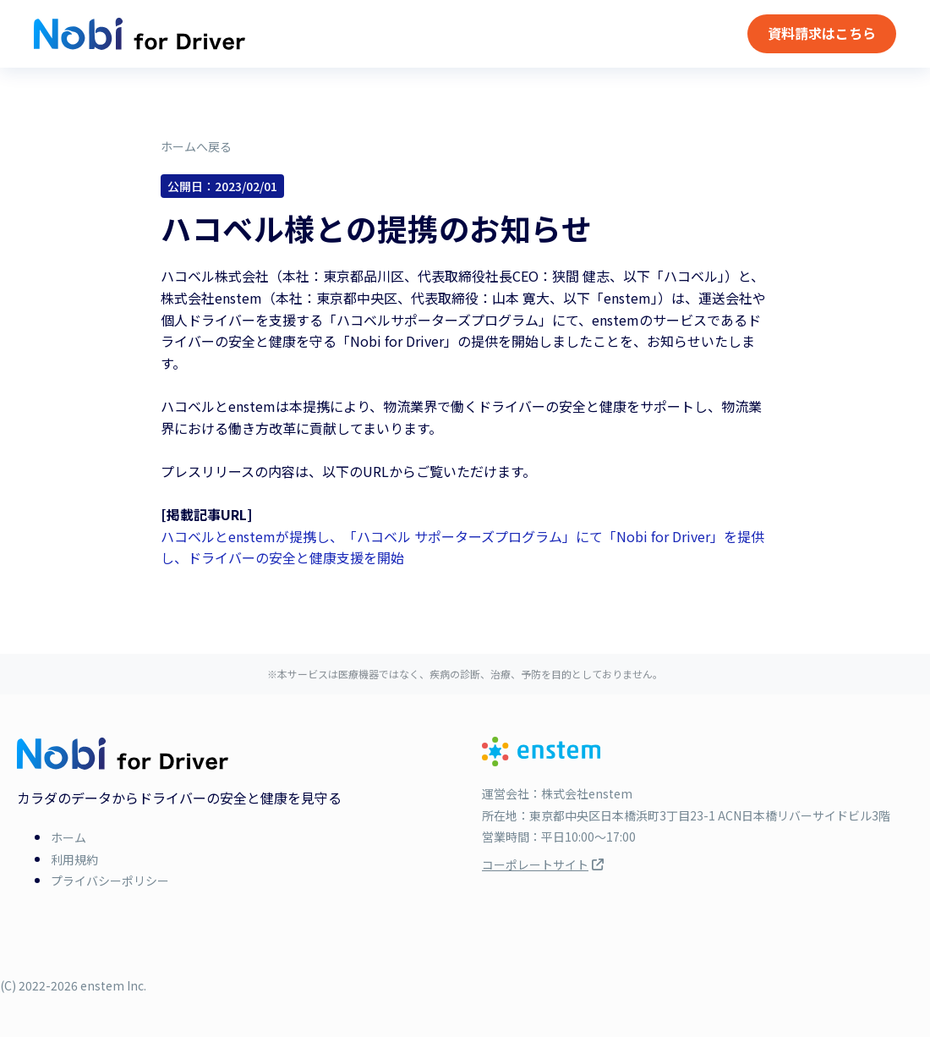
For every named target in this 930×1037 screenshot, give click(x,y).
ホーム (68, 837)
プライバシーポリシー (110, 880)
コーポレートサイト (543, 864)
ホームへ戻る (196, 146)
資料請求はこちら (822, 33)
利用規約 (74, 859)
